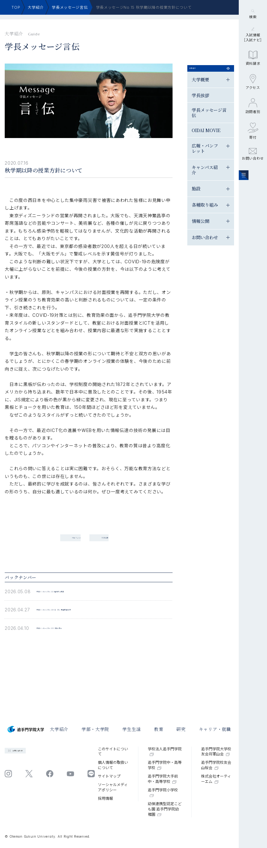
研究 (180, 729)
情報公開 (238, 231)
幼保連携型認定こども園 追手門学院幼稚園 (165, 809)
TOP (16, 7)
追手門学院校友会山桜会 (216, 765)
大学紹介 (36, 7)
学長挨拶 (238, 106)
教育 (158, 729)
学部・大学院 (95, 729)
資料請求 (253, 98)
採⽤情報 (105, 798)
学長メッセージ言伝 (70, 7)
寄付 (253, 171)
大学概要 (238, 90)
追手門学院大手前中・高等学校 (163, 779)
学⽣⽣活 (131, 729)
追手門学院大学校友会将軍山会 (216, 752)
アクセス (253, 122)
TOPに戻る (155, 521)
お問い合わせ (253, 194)
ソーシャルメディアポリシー (113, 787)
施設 (234, 199)
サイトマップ (109, 776)
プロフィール (52, 521)
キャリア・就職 (215, 729)
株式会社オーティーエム (216, 779)
